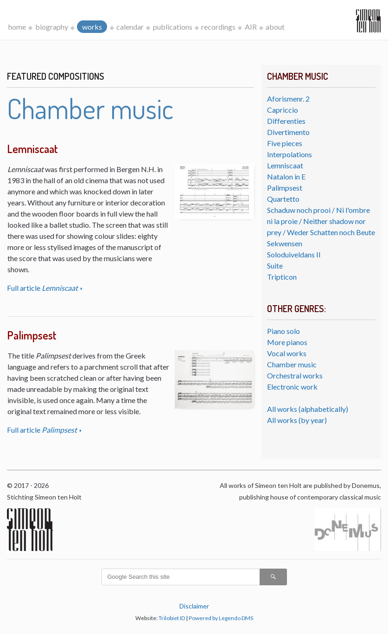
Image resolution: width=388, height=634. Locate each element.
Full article (43, 287)
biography (51, 26)
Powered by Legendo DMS (221, 618)
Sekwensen (284, 243)
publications (172, 26)
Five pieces (284, 143)
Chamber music (292, 364)
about (275, 26)
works (92, 26)
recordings (218, 26)
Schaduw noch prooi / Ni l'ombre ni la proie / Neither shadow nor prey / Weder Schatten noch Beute (321, 221)
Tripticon (282, 276)
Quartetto (283, 198)
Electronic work (292, 386)
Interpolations (289, 154)
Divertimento (288, 132)
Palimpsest (284, 187)
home (17, 26)
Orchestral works (295, 375)
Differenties (286, 120)
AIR (251, 26)
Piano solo (283, 331)
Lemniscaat (285, 165)
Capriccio (282, 109)
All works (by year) (297, 420)
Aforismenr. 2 (288, 98)
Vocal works (286, 353)
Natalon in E (286, 176)
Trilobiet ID (172, 618)
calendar (130, 26)
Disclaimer (194, 606)
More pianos (287, 342)
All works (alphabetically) (307, 408)
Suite (275, 265)
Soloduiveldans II (294, 254)
